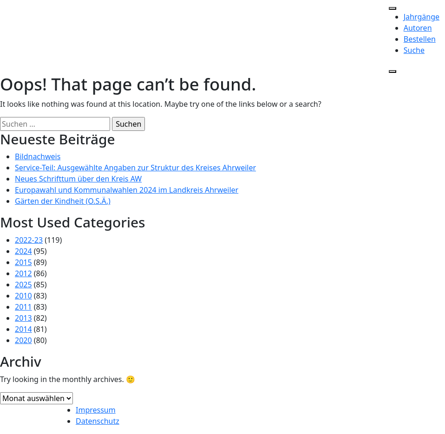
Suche (414, 50)
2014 (23, 329)
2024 (23, 251)
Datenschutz (97, 421)
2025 (23, 284)
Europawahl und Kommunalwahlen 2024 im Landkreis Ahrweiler (126, 190)
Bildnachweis (37, 156)
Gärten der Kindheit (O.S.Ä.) (63, 201)
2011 (23, 307)
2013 (23, 318)
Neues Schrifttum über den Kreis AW (78, 179)
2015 (23, 262)
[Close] (392, 71)
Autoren (418, 28)
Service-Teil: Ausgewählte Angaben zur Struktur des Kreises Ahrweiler (135, 167)
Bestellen (420, 39)
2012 (23, 273)
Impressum (96, 410)
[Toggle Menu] (392, 8)
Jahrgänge (421, 17)
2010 (23, 296)
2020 (23, 340)
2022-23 (29, 240)
